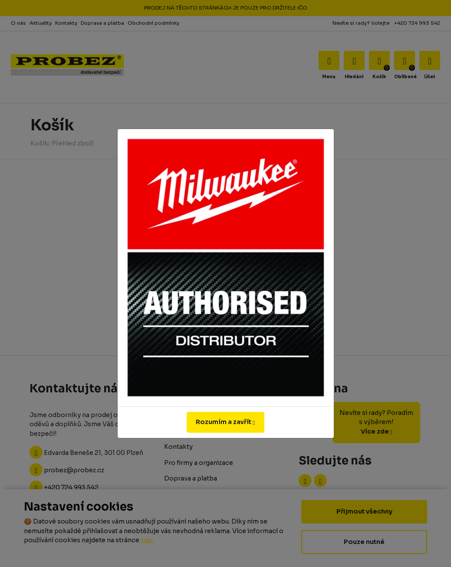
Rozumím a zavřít (225, 422)
